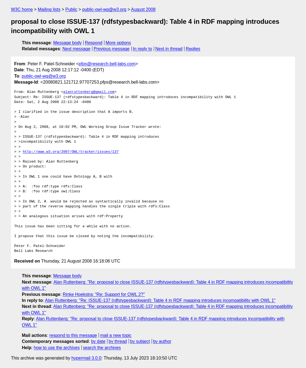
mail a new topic (116, 335)
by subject (140, 341)
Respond (93, 42)
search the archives (102, 347)
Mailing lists (49, 9)
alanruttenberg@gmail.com (88, 92)
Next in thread (169, 48)
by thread (118, 341)
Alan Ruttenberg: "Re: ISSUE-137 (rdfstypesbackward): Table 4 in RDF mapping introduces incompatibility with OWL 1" (160, 300)
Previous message (112, 48)
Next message (76, 48)
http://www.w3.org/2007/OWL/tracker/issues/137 (71, 151)
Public (71, 9)
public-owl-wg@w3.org (104, 9)
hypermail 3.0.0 (86, 358)
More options (118, 42)
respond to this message (73, 335)
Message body (67, 42)
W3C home (22, 9)
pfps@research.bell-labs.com (107, 63)
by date (98, 341)
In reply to (142, 48)
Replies (193, 48)
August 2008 (143, 9)
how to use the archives (57, 347)
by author (162, 341)
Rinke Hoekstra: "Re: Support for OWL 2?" (104, 294)
